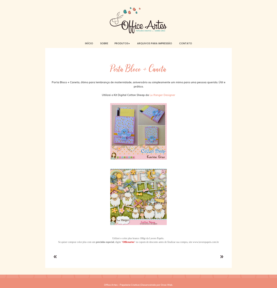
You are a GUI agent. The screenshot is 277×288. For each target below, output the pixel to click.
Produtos (122, 43)
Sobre (104, 43)
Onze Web (166, 284)
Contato (185, 43)
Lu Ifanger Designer (162, 95)
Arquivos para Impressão (154, 43)
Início (89, 43)
